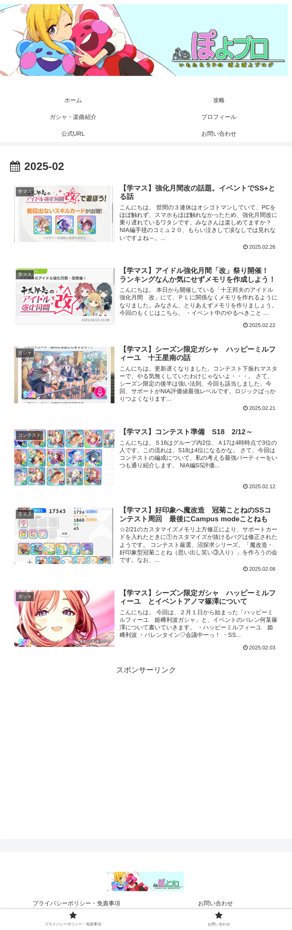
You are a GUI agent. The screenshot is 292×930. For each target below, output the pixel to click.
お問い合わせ (215, 903)
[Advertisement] (146, 735)
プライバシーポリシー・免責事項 (76, 903)
